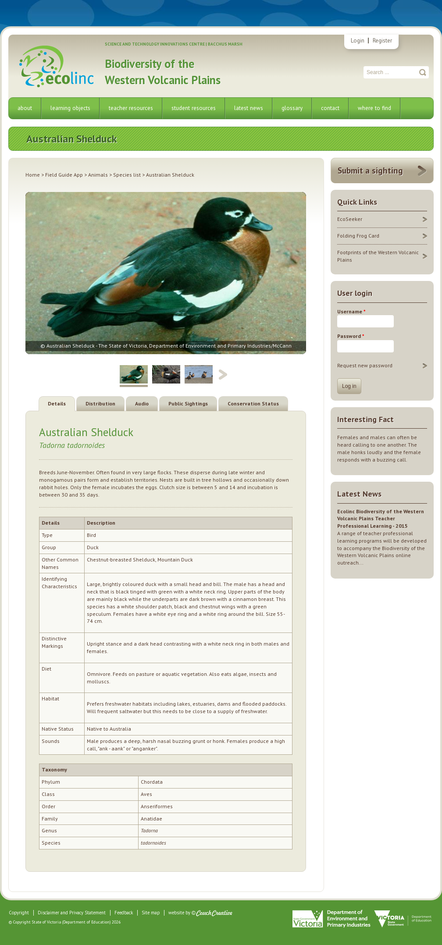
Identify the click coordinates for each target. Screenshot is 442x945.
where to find (374, 108)
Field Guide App (64, 174)
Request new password (364, 365)
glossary (292, 108)
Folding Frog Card (358, 235)
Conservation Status (253, 403)
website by (179, 912)
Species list (127, 174)
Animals (98, 174)
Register (382, 40)
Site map (151, 912)
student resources (193, 108)
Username (351, 311)
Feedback (123, 912)
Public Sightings (188, 403)
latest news (248, 108)
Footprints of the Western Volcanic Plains (378, 256)
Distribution (100, 403)
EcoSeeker (349, 219)
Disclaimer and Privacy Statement (72, 912)
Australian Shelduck (86, 432)
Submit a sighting (370, 170)
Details (57, 403)
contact (330, 108)
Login (357, 40)
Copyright (19, 912)
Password (350, 336)
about (25, 108)
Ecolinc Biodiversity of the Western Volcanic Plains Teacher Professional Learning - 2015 (380, 518)
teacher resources (131, 108)
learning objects (70, 108)
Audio (142, 403)
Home (32, 174)
